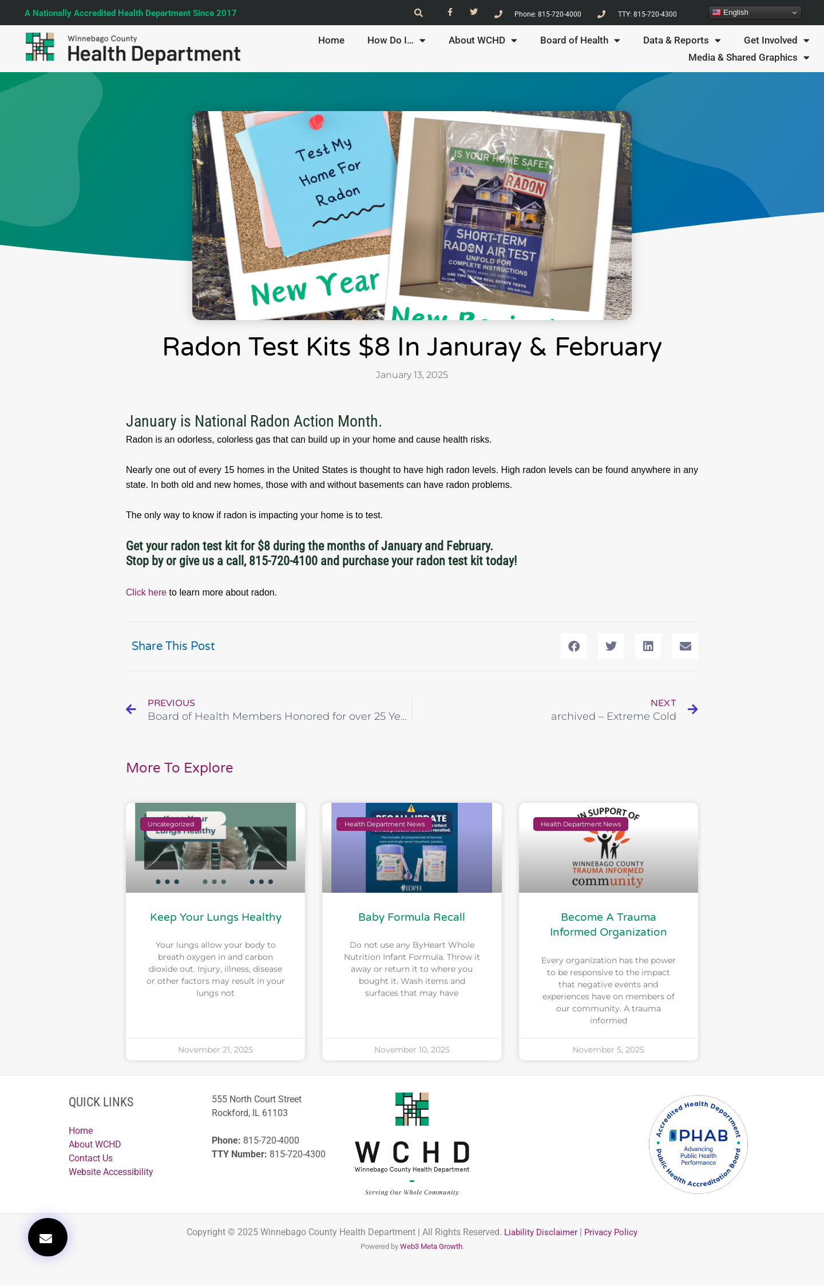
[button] (48, 1237)
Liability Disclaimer (539, 1234)
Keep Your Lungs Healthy (216, 919)
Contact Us (91, 1159)
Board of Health (580, 40)
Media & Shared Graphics (749, 57)
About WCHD (483, 40)
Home (331, 40)
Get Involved (777, 40)
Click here (146, 593)
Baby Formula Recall (411, 919)
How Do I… (396, 40)
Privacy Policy (613, 1234)
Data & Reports (682, 40)
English (730, 12)
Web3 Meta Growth (431, 1248)
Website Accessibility (111, 1173)
